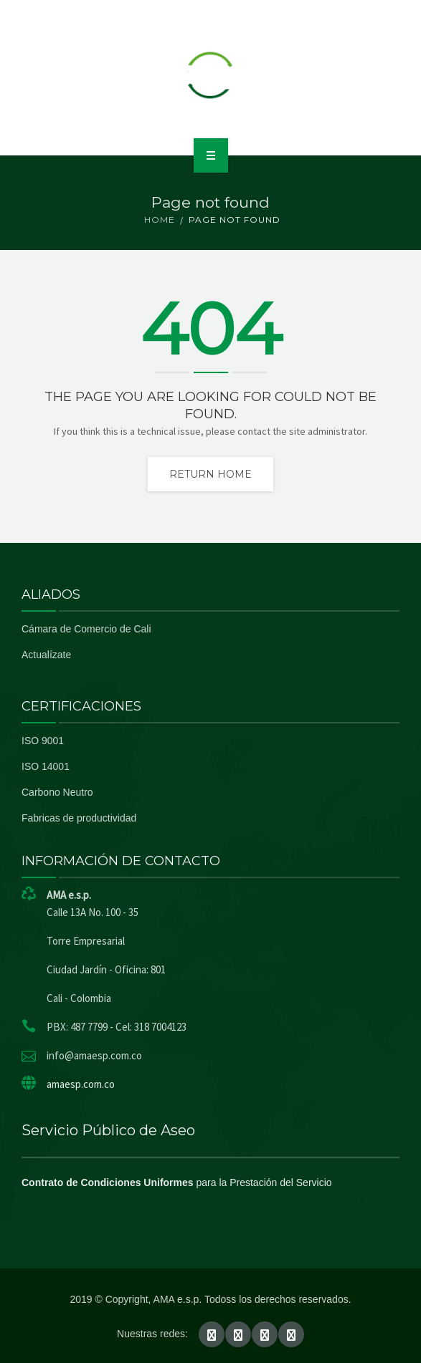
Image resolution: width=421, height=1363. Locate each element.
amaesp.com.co (81, 1084)
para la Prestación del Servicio (177, 1182)
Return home (210, 474)
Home (159, 219)
